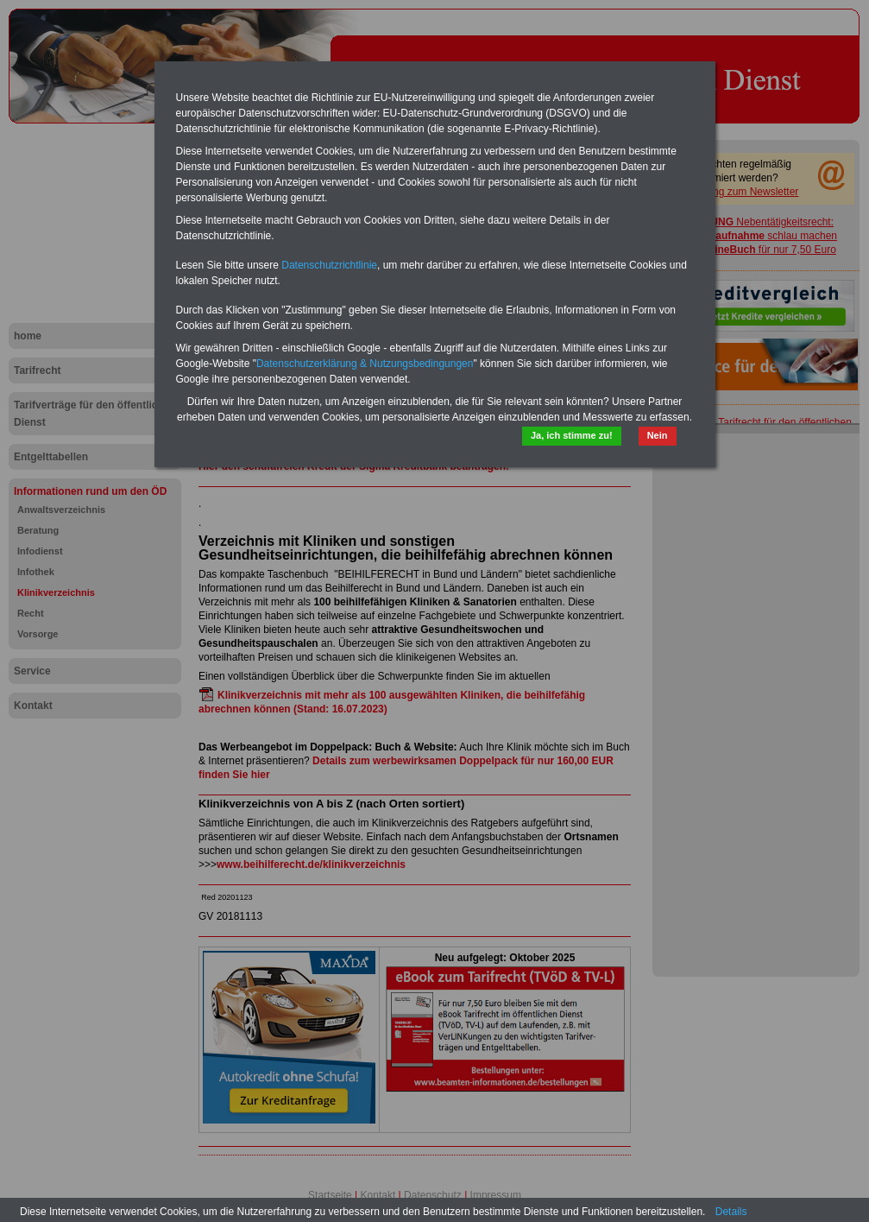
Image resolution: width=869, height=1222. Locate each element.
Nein (657, 435)
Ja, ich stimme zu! (572, 435)
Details (731, 1212)
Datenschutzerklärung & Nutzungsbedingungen (365, 364)
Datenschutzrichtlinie (329, 265)
